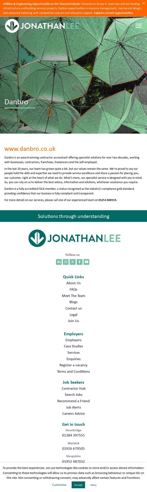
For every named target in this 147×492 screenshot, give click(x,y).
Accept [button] (78, 485)
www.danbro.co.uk (30, 148)
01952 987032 (73, 461)
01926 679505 (73, 448)
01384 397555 (73, 435)
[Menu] (139, 26)
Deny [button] (94, 485)
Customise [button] (59, 485)
